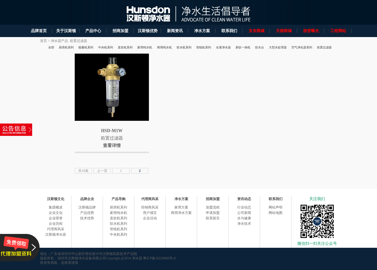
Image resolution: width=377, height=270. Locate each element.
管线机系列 (118, 229)
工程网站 (338, 31)
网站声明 (276, 207)
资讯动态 (244, 199)
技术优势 (87, 218)
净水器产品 (59, 41)
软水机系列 (118, 224)
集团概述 (56, 207)
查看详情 (112, 145)
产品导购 (118, 199)
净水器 (137, 258)
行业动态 (244, 207)
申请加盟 (213, 213)
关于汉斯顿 (66, 31)
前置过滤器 (78, 41)
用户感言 (150, 213)
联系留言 (213, 218)
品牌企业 (87, 199)
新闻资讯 (175, 31)
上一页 (102, 171)
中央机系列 (118, 234)
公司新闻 (244, 213)
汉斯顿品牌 (87, 207)
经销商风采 (150, 207)
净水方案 (202, 31)
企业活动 (150, 218)
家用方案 (181, 207)
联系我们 (229, 31)
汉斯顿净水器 (55, 234)
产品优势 (87, 213)
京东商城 (256, 31)
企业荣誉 (56, 218)
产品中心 (93, 31)
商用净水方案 (181, 213)
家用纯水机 (118, 213)
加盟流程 (213, 207)
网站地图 (276, 213)
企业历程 (56, 224)
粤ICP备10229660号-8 (159, 258)
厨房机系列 (118, 207)
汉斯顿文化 (55, 199)
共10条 (83, 171)
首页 (43, 41)
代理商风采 (55, 229)
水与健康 (244, 218)
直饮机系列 (118, 218)
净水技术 (244, 224)
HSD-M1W (112, 130)
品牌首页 (39, 31)
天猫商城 (284, 31)
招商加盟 (120, 31)
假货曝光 (311, 31)
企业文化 (56, 213)
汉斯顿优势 (148, 31)
